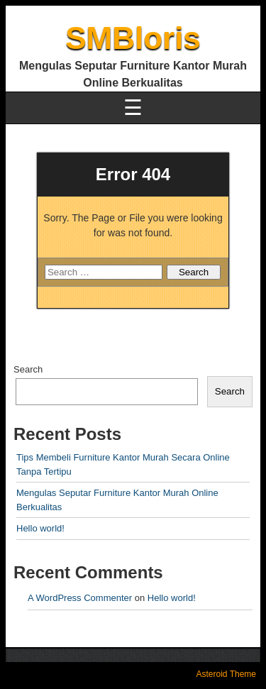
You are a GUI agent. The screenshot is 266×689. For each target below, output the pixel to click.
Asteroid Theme (226, 674)
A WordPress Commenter (80, 597)
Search (28, 369)
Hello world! (40, 528)
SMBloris (133, 38)
